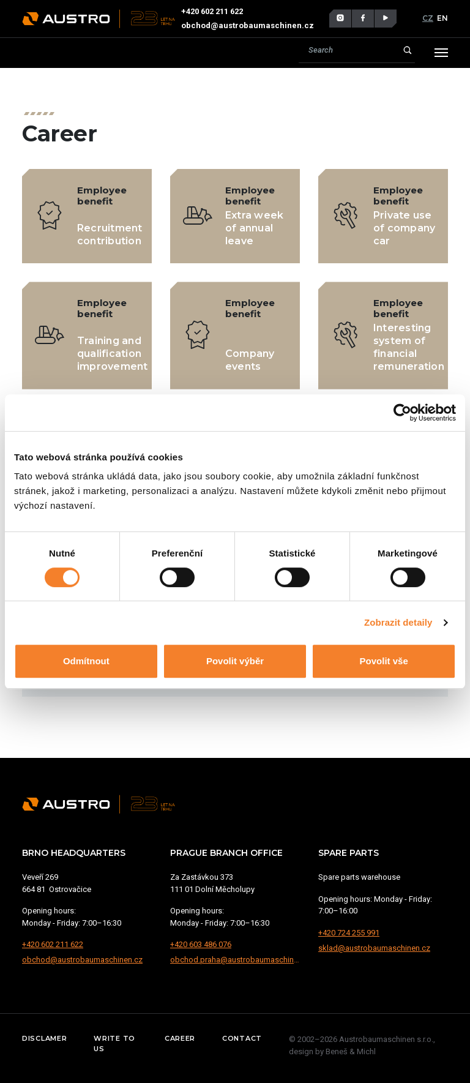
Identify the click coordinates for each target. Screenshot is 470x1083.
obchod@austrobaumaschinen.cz (247, 25)
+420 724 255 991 (348, 932)
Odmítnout (86, 661)
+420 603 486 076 (200, 944)
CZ (427, 18)
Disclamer (44, 1038)
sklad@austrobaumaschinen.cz (374, 948)
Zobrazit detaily (398, 622)
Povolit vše (384, 661)
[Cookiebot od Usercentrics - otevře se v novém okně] (402, 412)
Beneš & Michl (351, 1051)
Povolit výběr (235, 661)
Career (180, 1038)
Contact (242, 1038)
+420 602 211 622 (212, 11)
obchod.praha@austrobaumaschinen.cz (235, 959)
